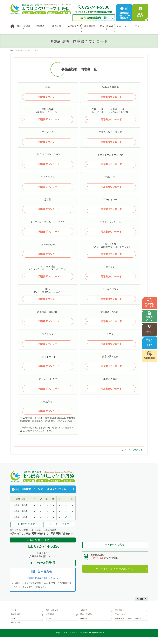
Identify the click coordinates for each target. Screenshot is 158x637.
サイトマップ (16, 623)
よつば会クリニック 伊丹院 (78, 632)
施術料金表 (15, 614)
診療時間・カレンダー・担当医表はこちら (44, 489)
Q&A (13, 618)
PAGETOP (141, 599)
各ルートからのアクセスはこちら (114, 568)
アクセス (49, 618)
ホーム (13, 610)
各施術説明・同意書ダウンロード (128, 618)
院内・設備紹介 (86, 614)
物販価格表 (50, 614)
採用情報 (83, 618)
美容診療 (118, 610)
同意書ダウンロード (48, 97)
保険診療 (83, 610)
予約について (120, 614)
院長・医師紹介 (52, 610)
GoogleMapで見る (114, 544)
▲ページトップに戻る (132, 450)
